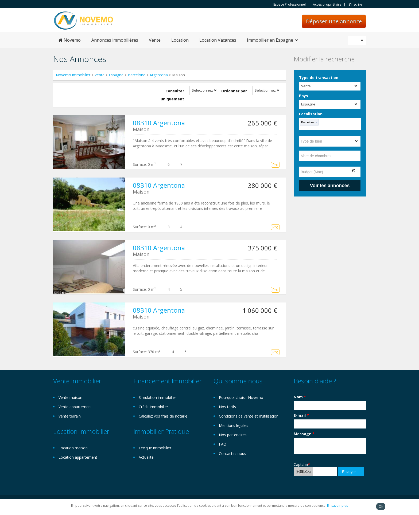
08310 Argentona (159, 122)
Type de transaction (318, 77)
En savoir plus (337, 505)
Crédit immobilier (153, 406)
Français (357, 40)
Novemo (70, 40)
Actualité (146, 457)
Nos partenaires (233, 434)
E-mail (301, 415)
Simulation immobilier (157, 397)
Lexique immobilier (155, 447)
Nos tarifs (227, 406)
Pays (303, 95)
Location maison (73, 447)
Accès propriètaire (327, 4)
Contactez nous (232, 453)
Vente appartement (75, 406)
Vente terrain (70, 416)
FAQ (222, 444)
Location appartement (78, 457)
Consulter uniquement (172, 94)
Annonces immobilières (114, 40)
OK (381, 506)
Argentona (159, 74)
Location (180, 40)
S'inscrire (355, 4)
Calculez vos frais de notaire (163, 416)
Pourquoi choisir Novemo (241, 397)
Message (304, 433)
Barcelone (136, 74)
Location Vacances (217, 40)
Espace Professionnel (289, 4)
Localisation (311, 113)
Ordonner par (234, 90)
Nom (300, 396)
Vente (155, 40)
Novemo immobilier (73, 74)
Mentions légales (233, 425)
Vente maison (70, 397)
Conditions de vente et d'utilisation (248, 416)
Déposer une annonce (334, 21)
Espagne (116, 74)
